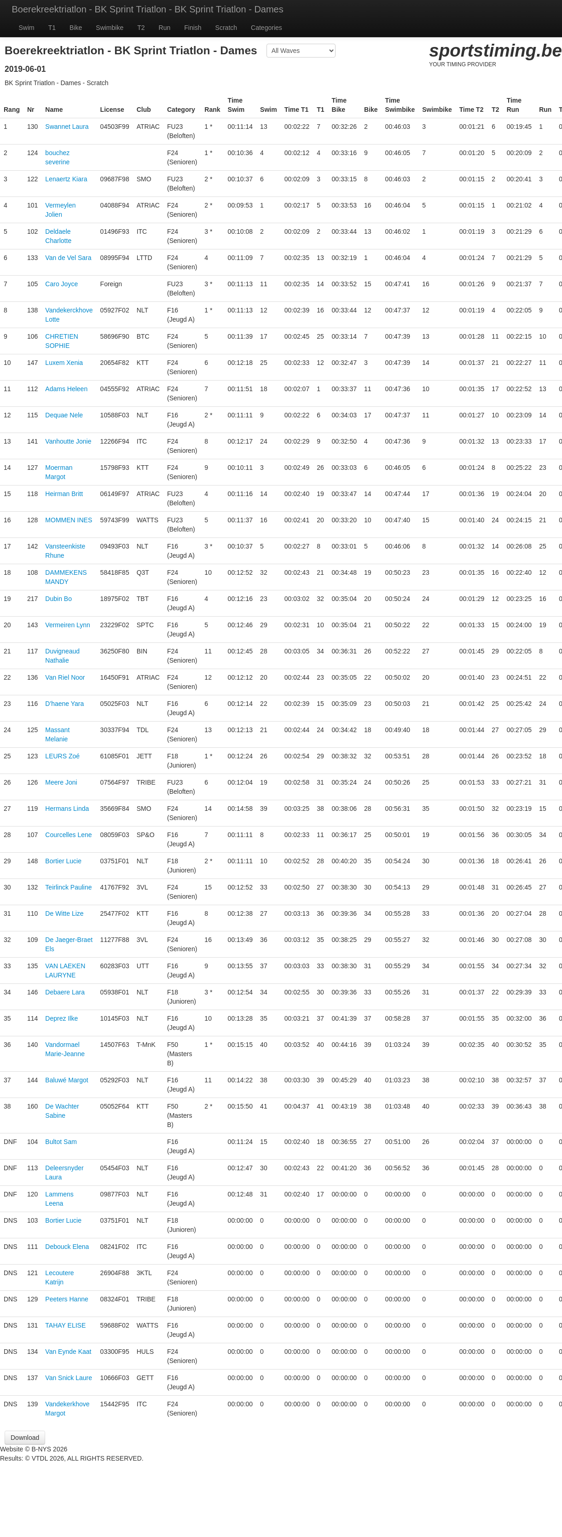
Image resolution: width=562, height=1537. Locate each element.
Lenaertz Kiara (66, 179)
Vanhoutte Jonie (68, 441)
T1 (52, 27)
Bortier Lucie (63, 861)
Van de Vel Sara (68, 257)
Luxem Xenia (64, 362)
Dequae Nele (64, 415)
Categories (266, 27)
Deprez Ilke (61, 1018)
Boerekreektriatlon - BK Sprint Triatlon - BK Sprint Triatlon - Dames (148, 9)
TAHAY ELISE (65, 1325)
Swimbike (109, 27)
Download (25, 1437)
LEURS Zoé (62, 756)
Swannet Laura (66, 126)
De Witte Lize (64, 913)
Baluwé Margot (66, 1080)
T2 (141, 27)
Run (165, 27)
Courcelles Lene (68, 834)
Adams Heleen (66, 389)
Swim (27, 27)
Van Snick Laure (68, 1377)
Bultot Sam (60, 1141)
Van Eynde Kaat (68, 1351)
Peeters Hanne (66, 1299)
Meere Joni (61, 782)
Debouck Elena (67, 1246)
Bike (76, 27)
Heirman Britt (64, 493)
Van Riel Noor (65, 677)
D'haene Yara (64, 703)
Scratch (226, 27)
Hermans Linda (67, 808)
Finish (192, 27)
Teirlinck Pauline (68, 887)
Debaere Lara (65, 992)
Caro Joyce (61, 284)
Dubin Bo (58, 598)
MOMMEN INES (68, 520)
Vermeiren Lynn (67, 625)
